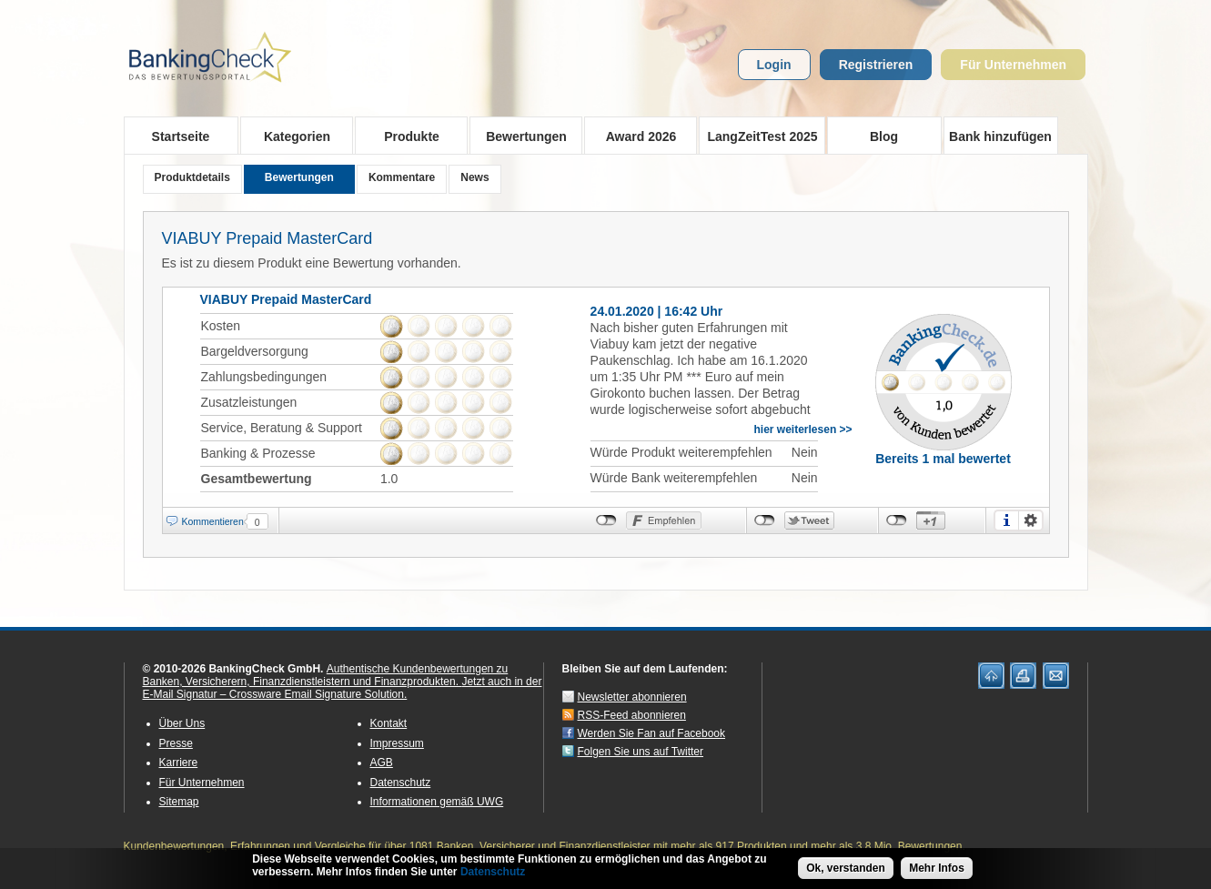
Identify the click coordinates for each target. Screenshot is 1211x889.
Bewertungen (520, 135)
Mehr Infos (936, 870)
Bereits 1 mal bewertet (943, 458)
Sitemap (179, 801)
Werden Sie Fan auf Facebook (652, 733)
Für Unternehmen (1013, 64)
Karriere (178, 762)
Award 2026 (635, 135)
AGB (381, 762)
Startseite (181, 136)
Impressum (397, 743)
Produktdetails (192, 177)
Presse (176, 743)
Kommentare (401, 177)
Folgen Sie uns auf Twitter (641, 751)
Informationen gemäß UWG (437, 801)
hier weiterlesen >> (803, 429)
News (474, 177)
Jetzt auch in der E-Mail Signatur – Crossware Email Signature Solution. (342, 688)
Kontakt (389, 723)
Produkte (406, 135)
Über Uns (182, 723)
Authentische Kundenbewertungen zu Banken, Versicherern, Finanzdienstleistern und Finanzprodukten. (326, 675)
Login (774, 64)
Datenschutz (400, 782)
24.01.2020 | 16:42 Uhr (656, 311)
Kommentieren (213, 521)
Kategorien (291, 135)
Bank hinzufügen (1000, 136)
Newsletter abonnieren (632, 697)
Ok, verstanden (845, 870)
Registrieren (876, 64)
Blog (884, 136)
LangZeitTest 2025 (758, 135)
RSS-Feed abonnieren (632, 715)
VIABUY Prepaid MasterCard (267, 238)
